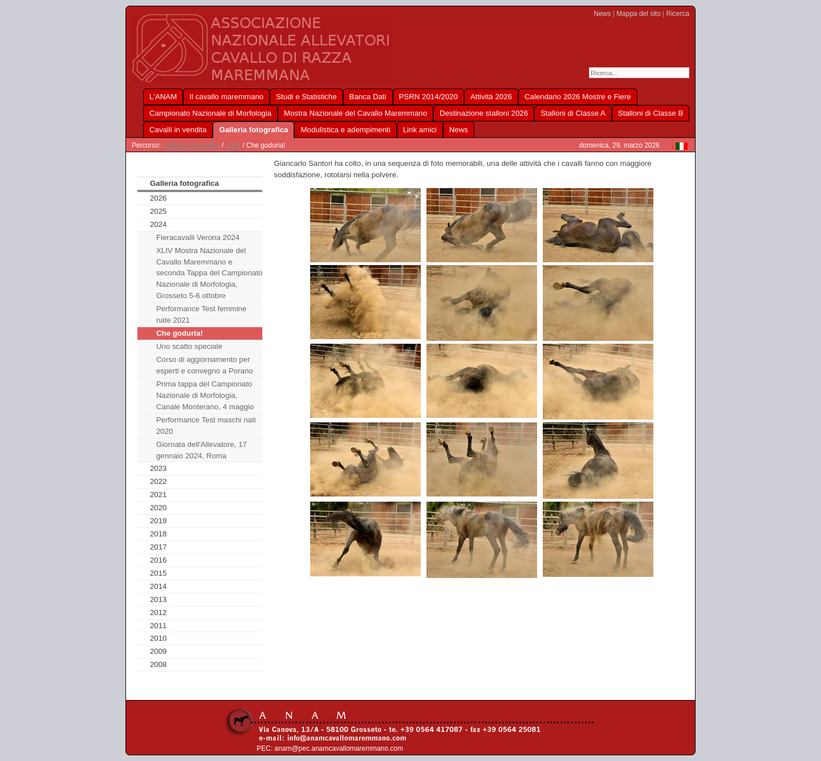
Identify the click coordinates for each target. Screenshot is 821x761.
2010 (158, 638)
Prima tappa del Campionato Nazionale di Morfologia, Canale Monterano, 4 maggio (205, 395)
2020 (158, 507)
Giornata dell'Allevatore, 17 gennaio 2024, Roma (201, 450)
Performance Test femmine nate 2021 (201, 314)
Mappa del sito (638, 14)
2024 (233, 145)
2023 (158, 468)
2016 (158, 560)
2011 (158, 625)
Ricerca (677, 14)
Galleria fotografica (191, 145)
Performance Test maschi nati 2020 (206, 426)
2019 (158, 520)
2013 (158, 599)
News (602, 14)
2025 (158, 211)
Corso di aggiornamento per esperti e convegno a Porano (204, 365)
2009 (158, 651)
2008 (158, 664)
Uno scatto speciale (189, 346)
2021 (158, 494)
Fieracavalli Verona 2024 (197, 237)
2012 (158, 612)
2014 (158, 586)
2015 (158, 573)
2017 (158, 547)
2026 (158, 198)
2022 (158, 481)
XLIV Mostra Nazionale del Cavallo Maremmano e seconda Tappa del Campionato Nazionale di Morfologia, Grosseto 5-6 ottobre (209, 273)
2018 (158, 534)
